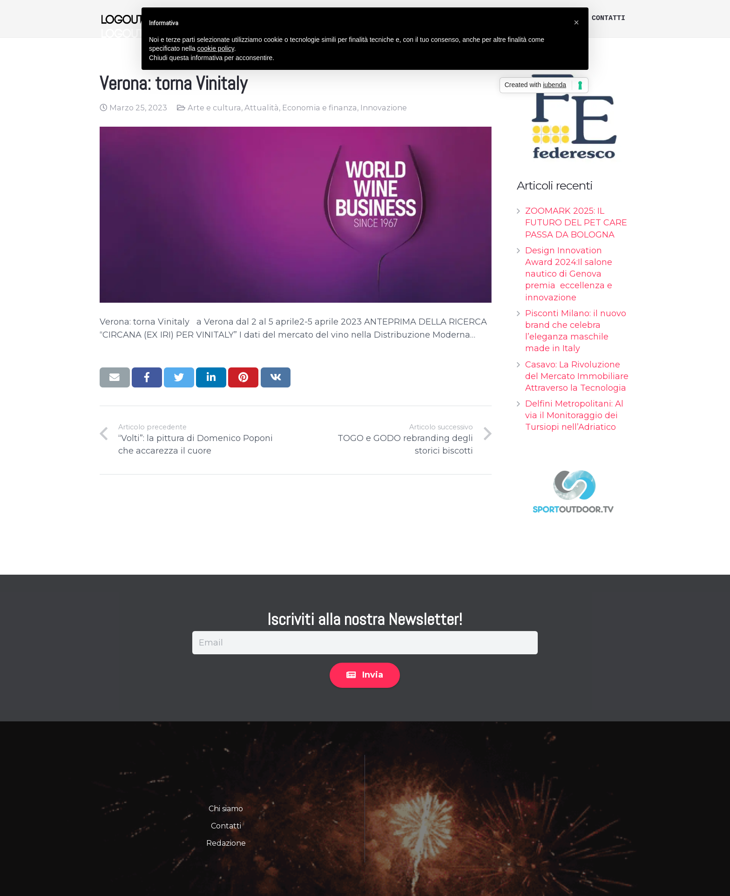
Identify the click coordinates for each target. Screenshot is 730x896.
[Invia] (365, 675)
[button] (576, 22)
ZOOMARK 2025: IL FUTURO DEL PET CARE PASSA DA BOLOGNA (576, 222)
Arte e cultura (214, 107)
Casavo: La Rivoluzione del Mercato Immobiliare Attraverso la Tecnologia (577, 376)
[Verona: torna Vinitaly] (296, 215)
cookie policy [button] (215, 48)
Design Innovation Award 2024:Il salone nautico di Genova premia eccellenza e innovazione (568, 274)
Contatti (226, 825)
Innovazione (383, 107)
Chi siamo (226, 808)
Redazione (226, 843)
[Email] (365, 642)
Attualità (261, 107)
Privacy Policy (409, 765)
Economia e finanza (319, 107)
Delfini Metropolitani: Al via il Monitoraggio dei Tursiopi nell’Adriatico (574, 415)
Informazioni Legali (491, 765)
